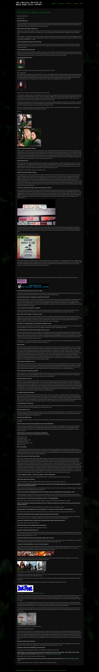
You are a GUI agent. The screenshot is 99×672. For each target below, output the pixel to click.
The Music (68, 3)
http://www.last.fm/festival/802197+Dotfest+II (34, 593)
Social (81, 3)
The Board (76, 3)
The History (61, 3)
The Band (54, 3)
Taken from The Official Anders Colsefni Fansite (50, 653)
